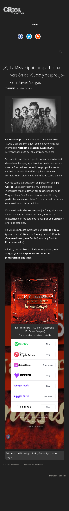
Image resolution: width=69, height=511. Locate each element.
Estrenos (28, 88)
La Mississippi (23, 453)
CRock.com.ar (15, 464)
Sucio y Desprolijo (40, 453)
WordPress (38, 464)
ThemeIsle (62, 475)
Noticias (20, 88)
